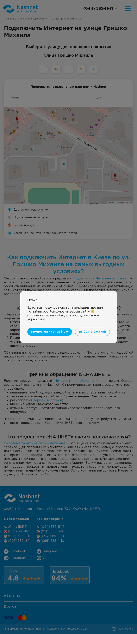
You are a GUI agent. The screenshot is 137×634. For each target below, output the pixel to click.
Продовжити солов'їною (49, 331)
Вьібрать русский (92, 331)
